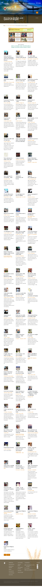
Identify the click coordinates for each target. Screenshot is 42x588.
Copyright (21, 583)
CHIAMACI (39, 2)
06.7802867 (39, 3)
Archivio (8, 25)
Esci (5, 554)
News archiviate (12, 25)
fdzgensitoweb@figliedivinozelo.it (30, 3)
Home (5, 25)
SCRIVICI (26, 2)
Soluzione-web (17, 584)
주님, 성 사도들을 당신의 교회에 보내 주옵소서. (11, 3)
